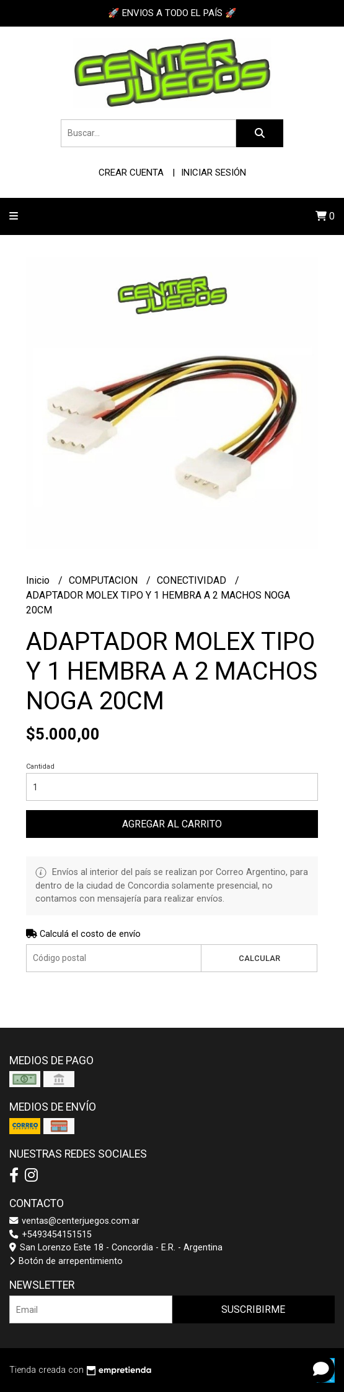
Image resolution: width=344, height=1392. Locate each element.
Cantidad (40, 766)
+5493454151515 (50, 1234)
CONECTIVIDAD (193, 580)
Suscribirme (253, 1309)
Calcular (259, 958)
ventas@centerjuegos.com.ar (74, 1221)
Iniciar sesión (213, 172)
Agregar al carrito (172, 824)
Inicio (39, 580)
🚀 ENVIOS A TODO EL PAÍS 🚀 (172, 13)
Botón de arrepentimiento (66, 1261)
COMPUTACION (104, 580)
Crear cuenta (131, 172)
